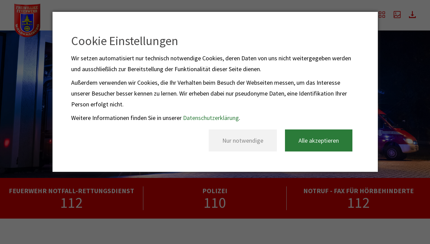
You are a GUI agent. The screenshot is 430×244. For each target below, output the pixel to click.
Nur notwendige (242, 140)
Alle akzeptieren (319, 140)
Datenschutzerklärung (211, 118)
